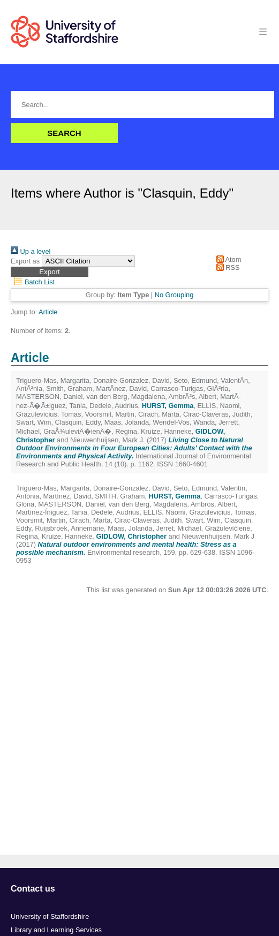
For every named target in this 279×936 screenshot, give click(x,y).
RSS (226, 267)
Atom (227, 259)
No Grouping (174, 295)
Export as (25, 261)
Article (48, 312)
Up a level (30, 251)
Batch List (33, 282)
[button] (49, 272)
